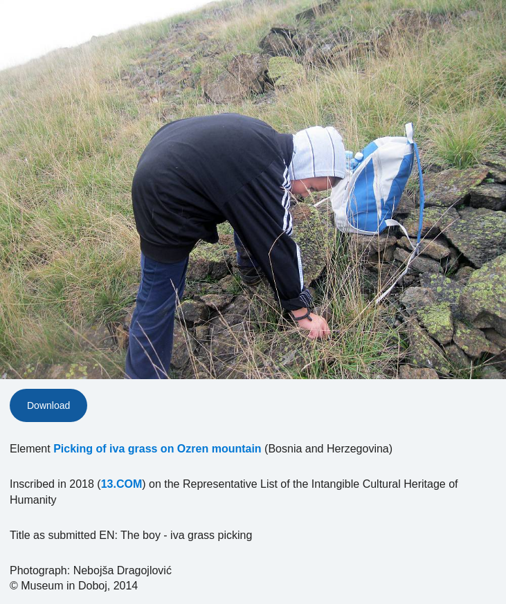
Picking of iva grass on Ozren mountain (157, 449)
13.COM (122, 484)
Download (48, 405)
